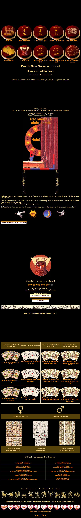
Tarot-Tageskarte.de (63, 462)
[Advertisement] (40, 13)
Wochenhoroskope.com (23, 470)
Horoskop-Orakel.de (23, 462)
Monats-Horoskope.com (23, 466)
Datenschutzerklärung (44, 511)
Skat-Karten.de (63, 470)
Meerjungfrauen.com (62, 479)
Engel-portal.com (23, 479)
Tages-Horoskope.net (63, 466)
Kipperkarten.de (23, 475)
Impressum (33, 511)
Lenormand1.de (62, 475)
